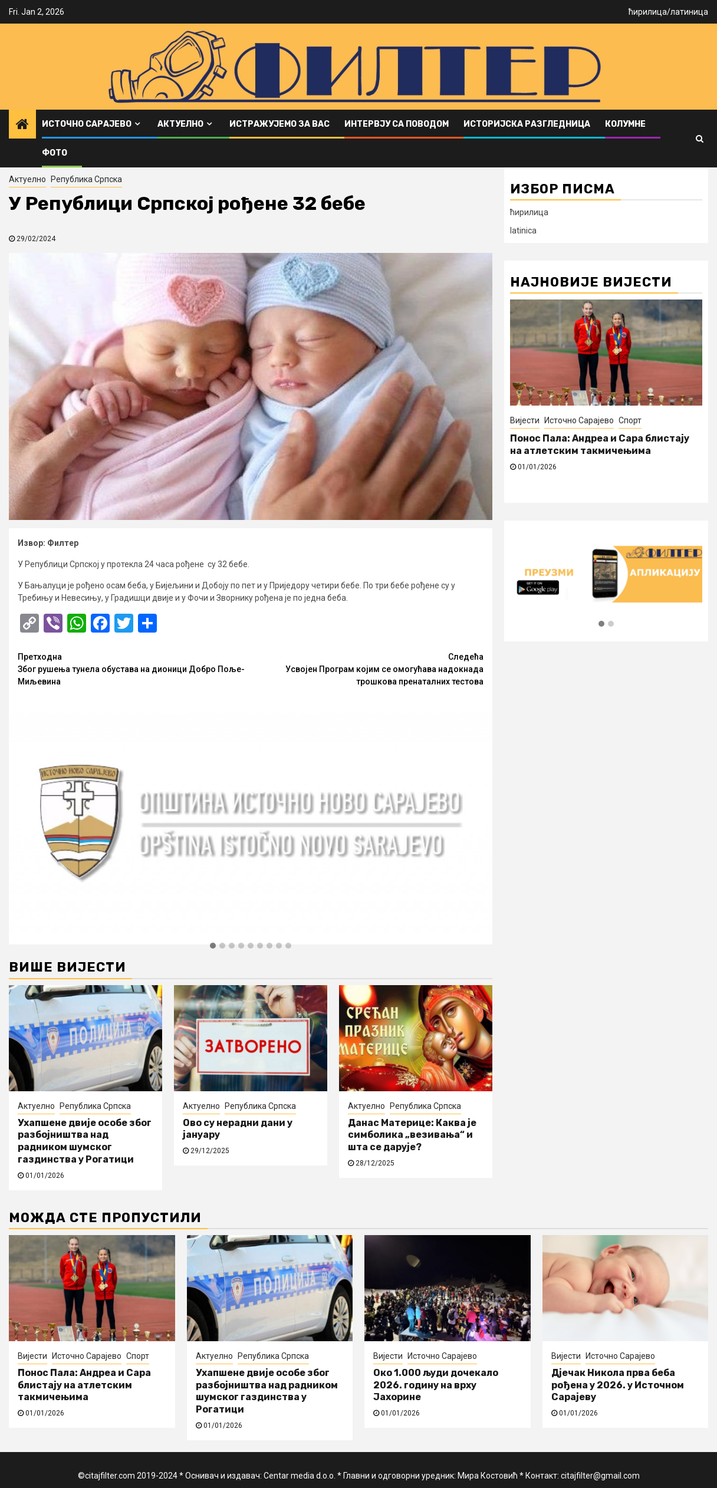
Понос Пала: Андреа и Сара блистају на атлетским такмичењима (599, 444)
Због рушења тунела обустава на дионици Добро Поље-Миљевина (134, 668)
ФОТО (54, 153)
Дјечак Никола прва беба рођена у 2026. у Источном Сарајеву (617, 1385)
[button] (213, 946)
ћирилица (648, 12)
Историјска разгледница (526, 124)
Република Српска (86, 179)
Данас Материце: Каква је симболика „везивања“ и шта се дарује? (412, 1135)
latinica (523, 230)
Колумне (625, 124)
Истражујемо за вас (279, 124)
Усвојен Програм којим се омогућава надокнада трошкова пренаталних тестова (367, 668)
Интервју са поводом (396, 124)
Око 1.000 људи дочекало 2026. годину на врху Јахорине (435, 1385)
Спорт (630, 420)
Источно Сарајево (86, 124)
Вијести (525, 420)
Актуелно (180, 124)
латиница (689, 12)
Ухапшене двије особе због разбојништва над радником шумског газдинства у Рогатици (85, 1141)
